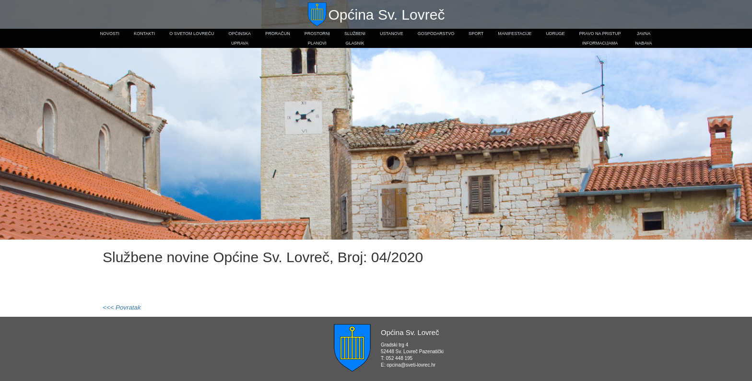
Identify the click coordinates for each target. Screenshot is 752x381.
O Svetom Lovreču (191, 33)
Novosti (109, 33)
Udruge (555, 33)
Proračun (277, 33)
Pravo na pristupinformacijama (600, 38)
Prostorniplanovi (317, 38)
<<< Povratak (122, 307)
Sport (476, 33)
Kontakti (144, 33)
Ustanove (391, 33)
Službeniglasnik (354, 38)
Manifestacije (514, 33)
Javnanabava (643, 38)
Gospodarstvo (436, 33)
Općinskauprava (240, 38)
